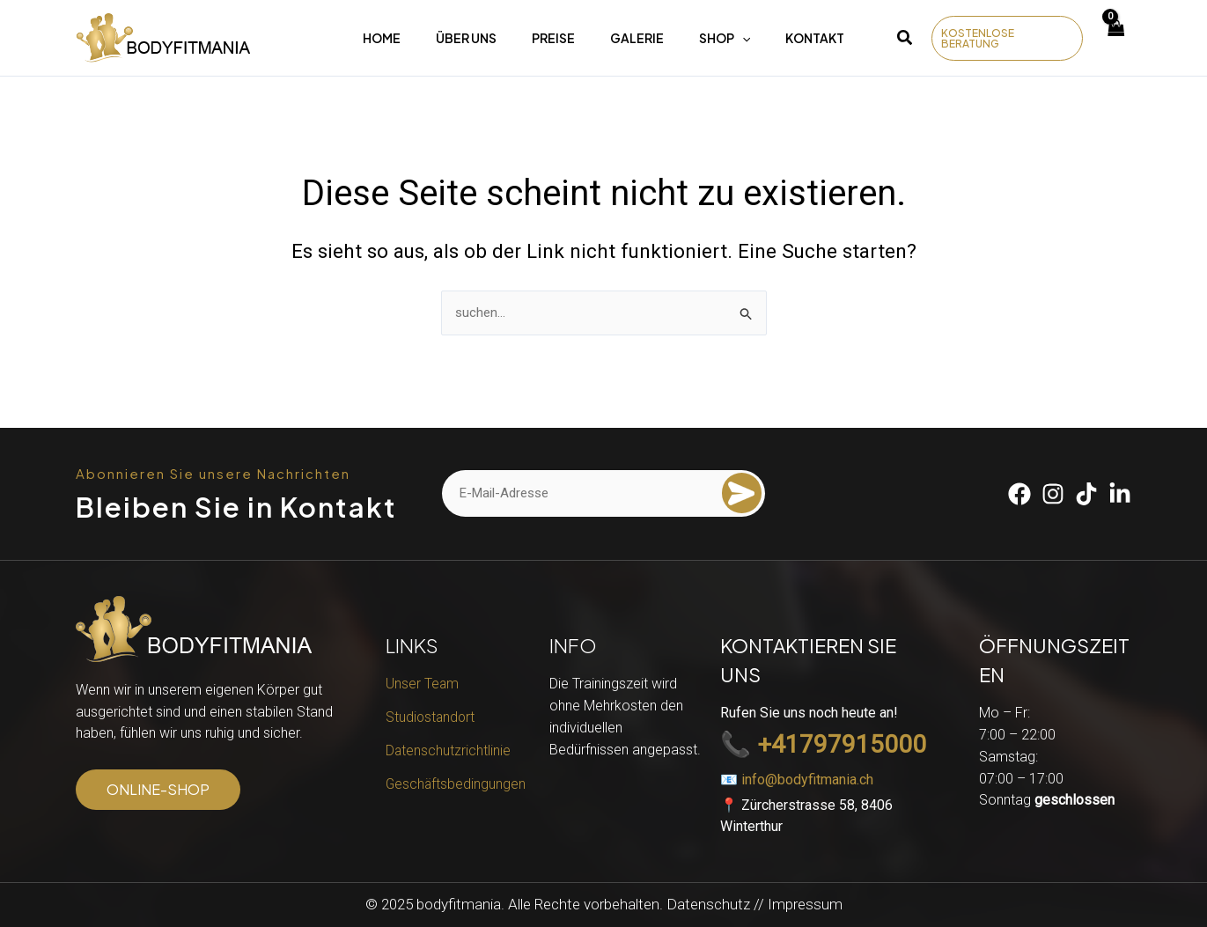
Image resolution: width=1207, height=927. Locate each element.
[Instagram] (1052, 493)
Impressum (805, 904)
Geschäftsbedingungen (456, 784)
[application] (742, 38)
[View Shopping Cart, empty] (1115, 38)
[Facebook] (1019, 493)
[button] (905, 40)
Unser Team (423, 683)
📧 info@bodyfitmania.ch (796, 779)
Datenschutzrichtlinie (449, 750)
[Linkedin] (1119, 493)
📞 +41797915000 (823, 745)
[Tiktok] (1086, 493)
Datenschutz (708, 904)
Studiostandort (431, 717)
